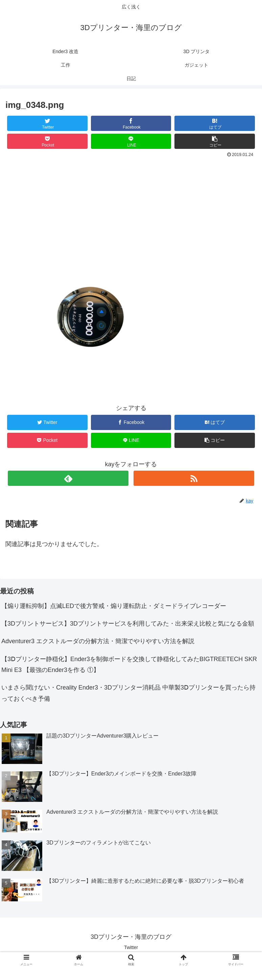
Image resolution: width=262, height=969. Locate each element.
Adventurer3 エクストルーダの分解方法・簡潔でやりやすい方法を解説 (97, 641)
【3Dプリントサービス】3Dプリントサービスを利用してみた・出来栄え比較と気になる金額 (127, 623)
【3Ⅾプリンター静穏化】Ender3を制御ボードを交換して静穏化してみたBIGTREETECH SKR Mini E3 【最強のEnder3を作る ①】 (129, 664)
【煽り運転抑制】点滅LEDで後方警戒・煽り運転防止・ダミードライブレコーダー (113, 606)
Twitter (131, 947)
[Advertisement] (131, 210)
